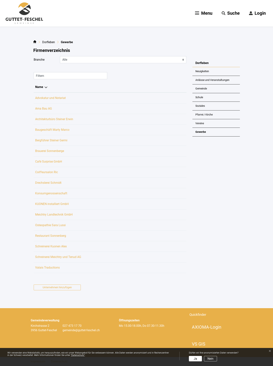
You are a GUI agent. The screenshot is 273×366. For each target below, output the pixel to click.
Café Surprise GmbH (48, 161)
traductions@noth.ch (140, 267)
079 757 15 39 (107, 225)
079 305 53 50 (107, 267)
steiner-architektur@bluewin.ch (147, 119)
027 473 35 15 (107, 235)
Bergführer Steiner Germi (51, 140)
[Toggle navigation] (203, 13)
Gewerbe (204, 133)
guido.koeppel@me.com (143, 151)
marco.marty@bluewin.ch (144, 129)
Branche (39, 59)
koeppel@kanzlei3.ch (141, 98)
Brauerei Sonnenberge (49, 151)
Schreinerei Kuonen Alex (51, 246)
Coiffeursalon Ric (46, 172)
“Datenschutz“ (78, 355)
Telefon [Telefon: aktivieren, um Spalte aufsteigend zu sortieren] (103, 87)
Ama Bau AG (43, 108)
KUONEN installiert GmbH (52, 204)
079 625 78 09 (107, 161)
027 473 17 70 (72, 326)
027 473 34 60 (107, 246)
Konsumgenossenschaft (51, 193)
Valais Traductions (47, 267)
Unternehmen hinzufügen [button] (57, 287)
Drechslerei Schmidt (48, 182)
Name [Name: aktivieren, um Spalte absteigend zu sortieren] (39, 87)
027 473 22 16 (107, 182)
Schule (199, 97)
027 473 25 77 (107, 119)
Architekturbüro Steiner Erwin (54, 119)
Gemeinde (201, 88)
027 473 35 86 (107, 129)
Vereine (199, 123)
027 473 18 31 (107, 140)
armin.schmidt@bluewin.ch (145, 182)
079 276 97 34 (107, 204)
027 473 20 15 (107, 151)
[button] (230, 13)
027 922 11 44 (107, 98)
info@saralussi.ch (139, 225)
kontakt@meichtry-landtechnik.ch (149, 214)
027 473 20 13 (107, 257)
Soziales (200, 105)
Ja (195, 358)
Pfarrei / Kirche (204, 114)
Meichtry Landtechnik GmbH (54, 214)
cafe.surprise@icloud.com (144, 161)
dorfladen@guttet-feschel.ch (145, 193)
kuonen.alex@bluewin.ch (143, 246)
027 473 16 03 (107, 214)
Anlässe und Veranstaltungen (212, 80)
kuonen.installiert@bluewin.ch (146, 204)
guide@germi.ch (137, 140)
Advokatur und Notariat (50, 98)
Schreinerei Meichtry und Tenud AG (58, 257)
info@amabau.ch (138, 108)
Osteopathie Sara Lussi (50, 225)
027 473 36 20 (107, 193)
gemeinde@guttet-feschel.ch (81, 330)
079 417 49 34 (107, 108)
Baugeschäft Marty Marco (52, 129)
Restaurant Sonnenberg (50, 235)
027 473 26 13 (107, 172)
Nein (210, 358)
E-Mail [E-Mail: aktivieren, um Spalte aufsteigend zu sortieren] (131, 87)
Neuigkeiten (202, 71)
